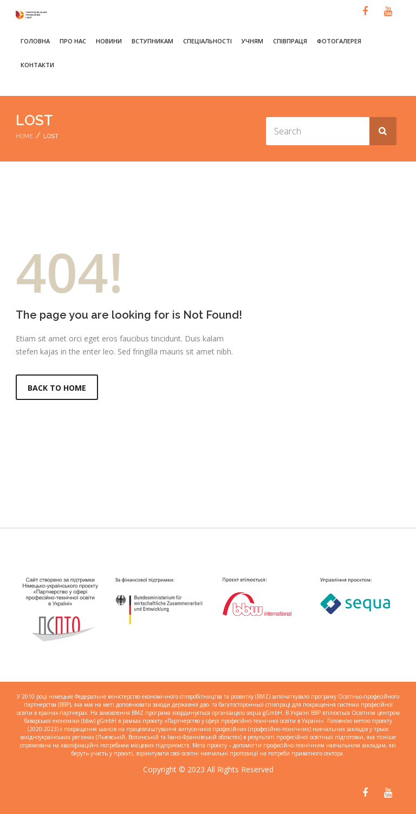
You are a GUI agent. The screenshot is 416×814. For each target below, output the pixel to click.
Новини (109, 41)
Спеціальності (207, 41)
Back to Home (57, 388)
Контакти (37, 65)
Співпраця (290, 41)
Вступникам (152, 41)
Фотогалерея (339, 41)
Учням (252, 41)
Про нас (73, 41)
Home (24, 136)
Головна (35, 41)
